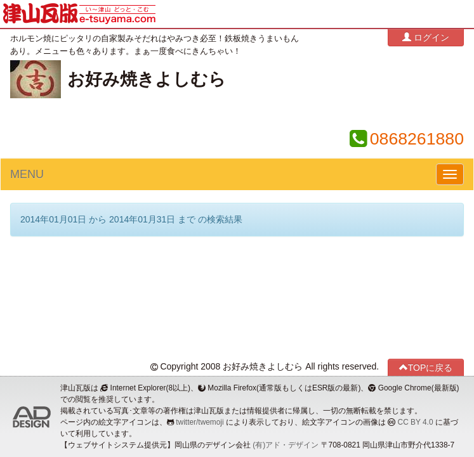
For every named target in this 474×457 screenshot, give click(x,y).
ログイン (425, 37)
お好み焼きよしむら (146, 79)
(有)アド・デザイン (286, 445)
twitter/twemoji (199, 422)
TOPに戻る (426, 367)
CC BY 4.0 (415, 422)
